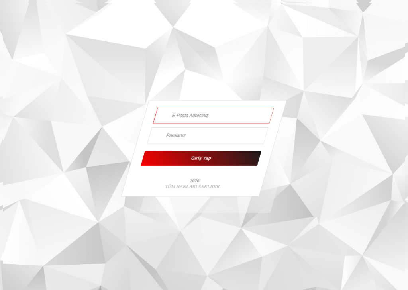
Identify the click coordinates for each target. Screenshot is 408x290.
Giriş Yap (201, 158)
